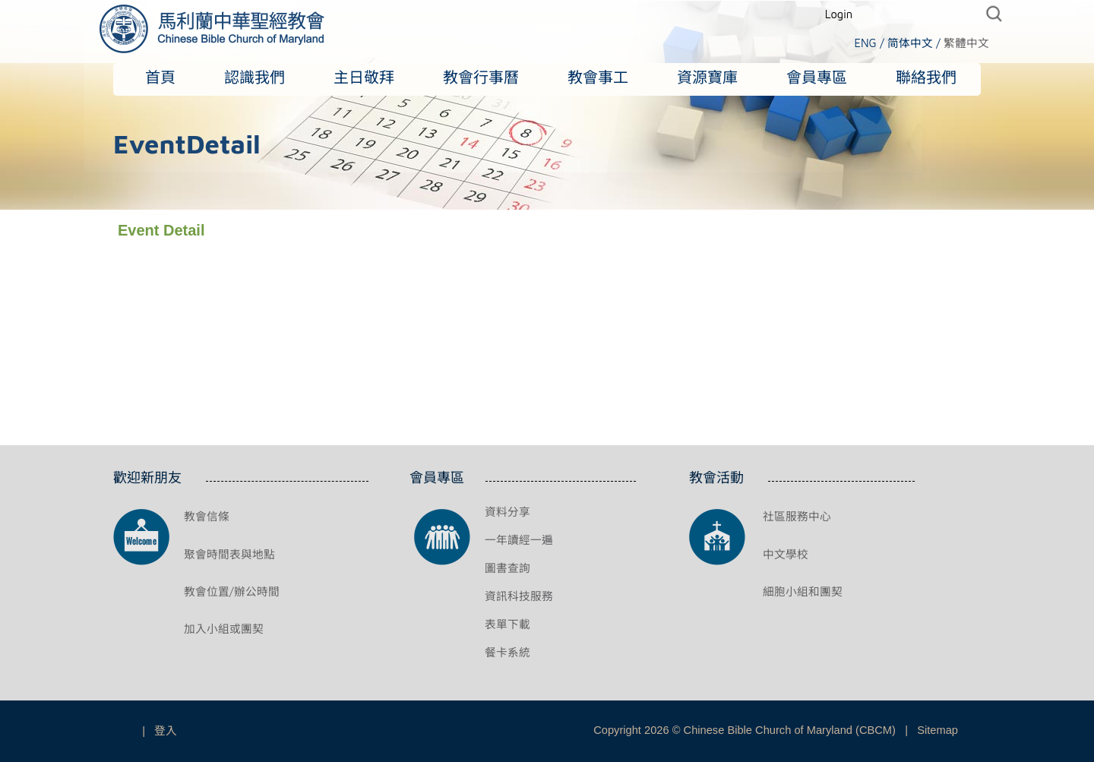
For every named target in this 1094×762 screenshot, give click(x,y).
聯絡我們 (926, 77)
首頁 (160, 77)
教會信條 (206, 516)
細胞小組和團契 (803, 591)
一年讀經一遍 (519, 539)
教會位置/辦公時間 (232, 591)
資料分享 (507, 511)
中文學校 (785, 554)
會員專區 (816, 77)
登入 (165, 730)
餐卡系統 (507, 652)
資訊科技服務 (519, 596)
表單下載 (507, 624)
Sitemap (937, 730)
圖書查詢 (507, 568)
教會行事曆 (481, 77)
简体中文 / (914, 42)
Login (838, 14)
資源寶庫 (707, 77)
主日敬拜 (364, 77)
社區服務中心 (797, 516)
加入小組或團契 (224, 628)
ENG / (869, 42)
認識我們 (254, 77)
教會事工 (598, 77)
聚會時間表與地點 (229, 554)
